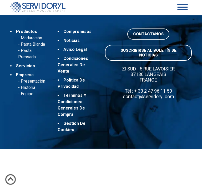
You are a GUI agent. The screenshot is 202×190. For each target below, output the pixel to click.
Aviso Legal (75, 49)
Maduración (31, 37)
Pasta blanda (33, 44)
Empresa (25, 74)
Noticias (71, 40)
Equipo (27, 93)
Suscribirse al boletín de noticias (148, 53)
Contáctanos (148, 34)
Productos (26, 31)
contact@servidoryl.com (148, 96)
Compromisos (77, 31)
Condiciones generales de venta (73, 65)
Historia (28, 87)
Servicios (25, 65)
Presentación (33, 81)
